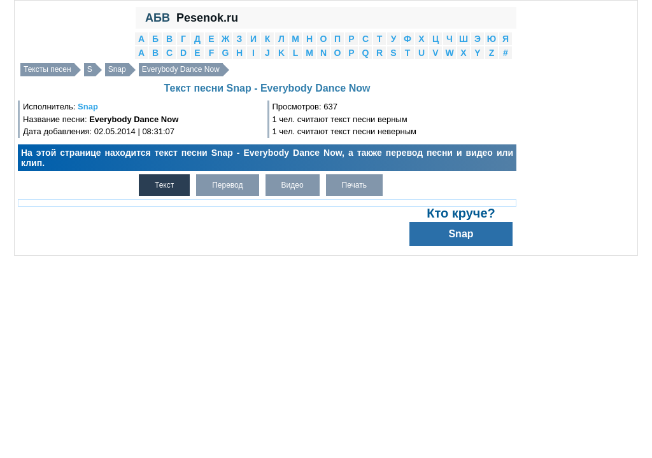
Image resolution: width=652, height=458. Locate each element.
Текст (164, 185)
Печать (354, 185)
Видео (292, 185)
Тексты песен (47, 69)
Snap (117, 69)
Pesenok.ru (207, 17)
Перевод (227, 185)
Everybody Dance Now (181, 69)
